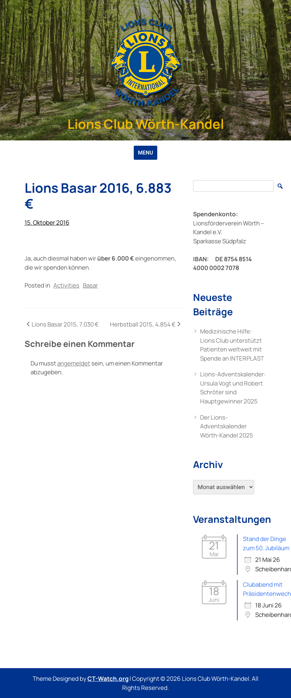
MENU (145, 153)
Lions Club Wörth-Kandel (145, 124)
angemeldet (73, 363)
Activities (66, 285)
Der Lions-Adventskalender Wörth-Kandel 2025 (226, 426)
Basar (90, 285)
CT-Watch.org (107, 678)
